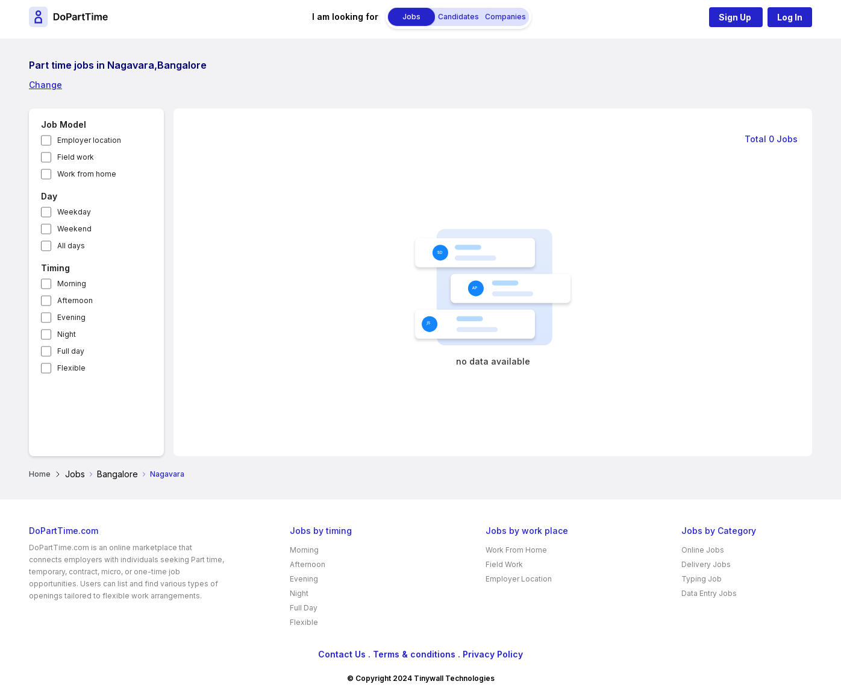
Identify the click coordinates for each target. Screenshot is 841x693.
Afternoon (75, 300)
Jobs (75, 474)
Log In (789, 17)
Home (40, 473)
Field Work (504, 564)
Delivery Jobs (706, 564)
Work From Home (516, 549)
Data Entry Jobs (709, 593)
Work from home (86, 173)
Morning (71, 283)
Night (66, 334)
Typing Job (701, 578)
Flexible (71, 367)
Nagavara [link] (167, 473)
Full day (70, 351)
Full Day (303, 607)
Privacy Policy (493, 654)
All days (71, 245)
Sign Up (736, 17)
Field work (75, 156)
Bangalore (117, 474)
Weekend (74, 228)
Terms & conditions (414, 654)
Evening (71, 317)
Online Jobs (702, 549)
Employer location (89, 140)
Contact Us (342, 654)
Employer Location (519, 578)
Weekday (74, 211)
